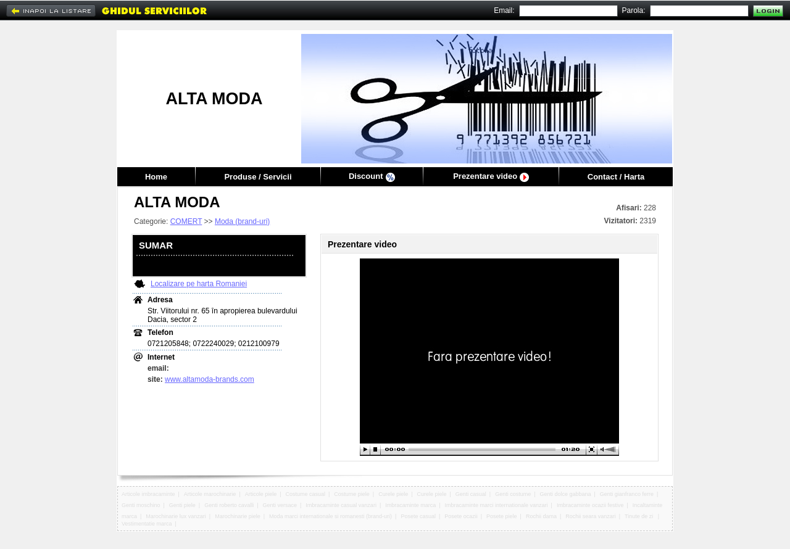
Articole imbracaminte (148, 494)
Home (156, 176)
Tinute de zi (640, 516)
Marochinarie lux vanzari (176, 516)
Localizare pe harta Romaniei (199, 283)
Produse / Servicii (257, 176)
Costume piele (352, 494)
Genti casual (470, 494)
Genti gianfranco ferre (627, 494)
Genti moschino (141, 505)
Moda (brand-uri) (242, 221)
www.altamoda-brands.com (209, 379)
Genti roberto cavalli (229, 505)
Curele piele (393, 494)
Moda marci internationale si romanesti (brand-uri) (330, 516)
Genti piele (182, 505)
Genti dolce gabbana (565, 494)
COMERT (186, 221)
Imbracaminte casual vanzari (341, 505)
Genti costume (513, 494)
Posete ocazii (461, 516)
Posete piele (501, 516)
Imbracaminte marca (410, 505)
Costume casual (306, 494)
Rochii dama (541, 516)
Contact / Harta (616, 176)
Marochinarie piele (237, 516)
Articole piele (261, 494)
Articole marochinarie (210, 494)
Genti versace (280, 505)
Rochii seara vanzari (590, 516)
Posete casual (418, 516)
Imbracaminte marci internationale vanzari (496, 505)
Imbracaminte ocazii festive (590, 505)
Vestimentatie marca (147, 524)
